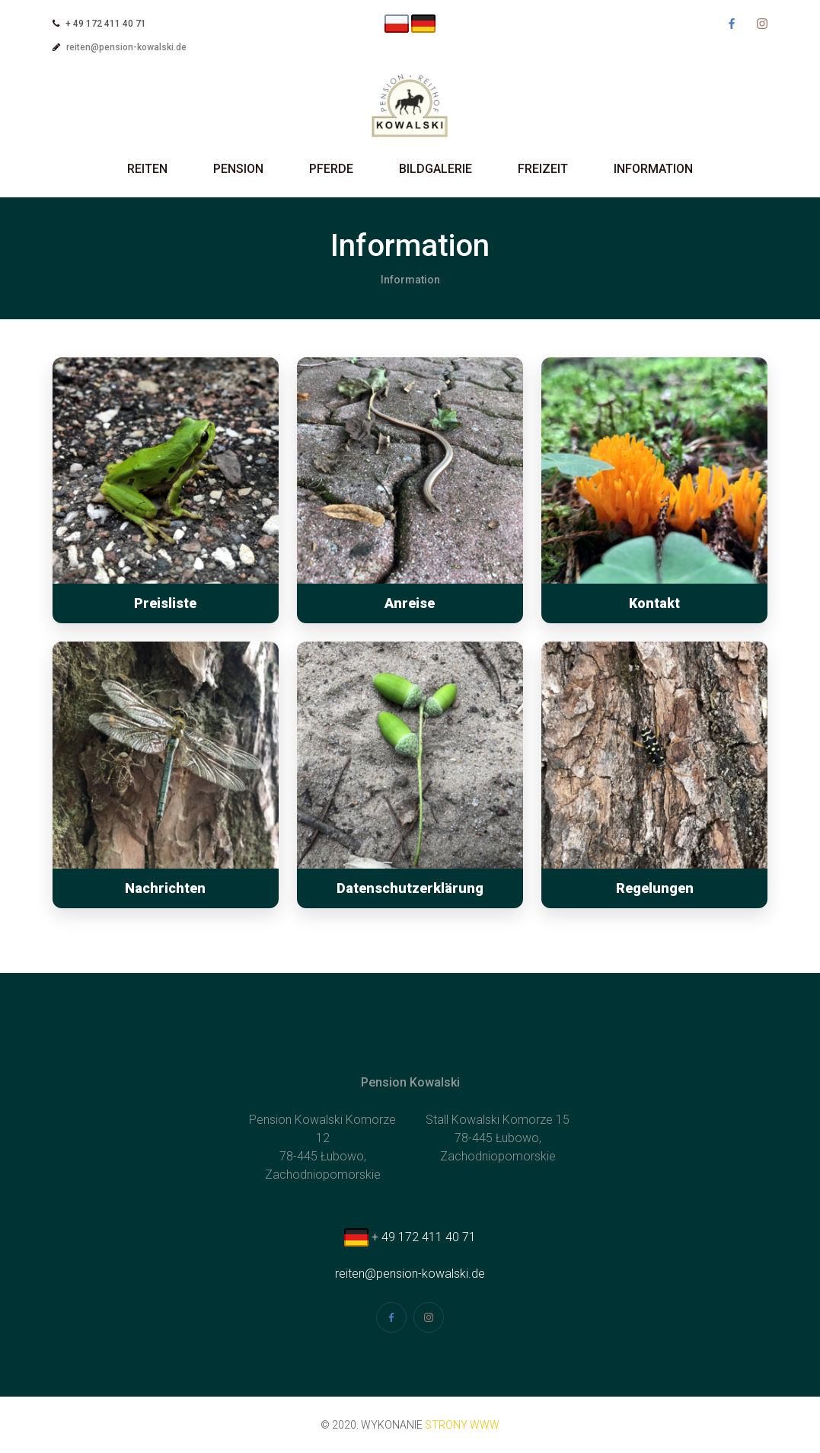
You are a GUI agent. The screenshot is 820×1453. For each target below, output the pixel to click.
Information (653, 169)
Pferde (331, 169)
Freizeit (543, 169)
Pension (238, 169)
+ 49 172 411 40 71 (410, 1237)
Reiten (147, 169)
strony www (462, 1425)
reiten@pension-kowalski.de (126, 47)
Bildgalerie (435, 169)
